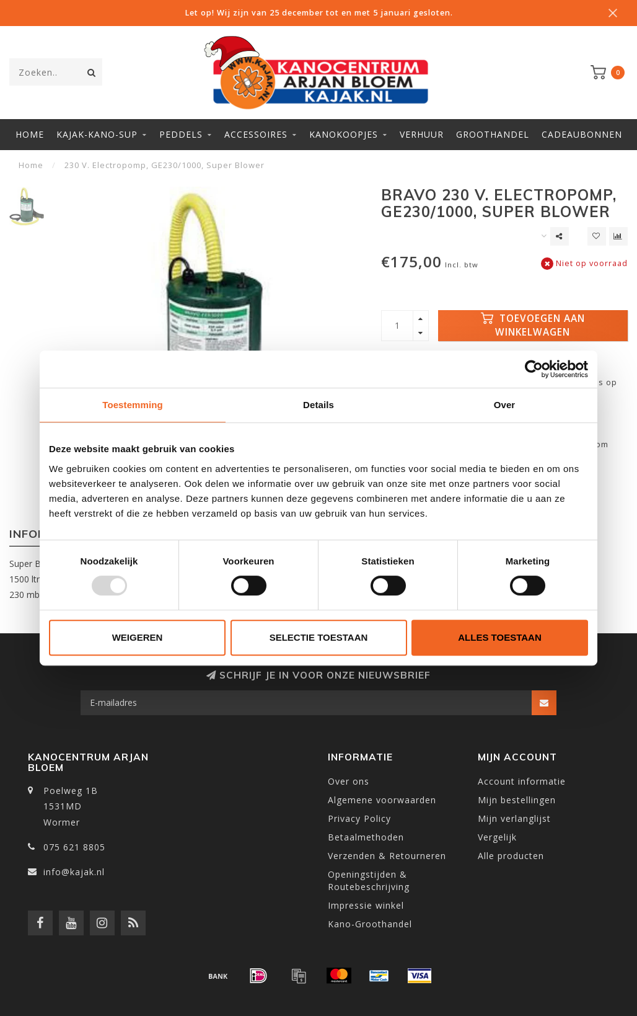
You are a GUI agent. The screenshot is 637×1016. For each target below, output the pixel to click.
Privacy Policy (359, 818)
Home (29, 134)
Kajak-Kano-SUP (97, 134)
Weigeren (137, 637)
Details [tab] (318, 404)
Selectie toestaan (319, 637)
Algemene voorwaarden (382, 800)
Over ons (348, 781)
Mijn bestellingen (517, 800)
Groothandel (492, 134)
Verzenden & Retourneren (387, 856)
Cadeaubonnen (582, 134)
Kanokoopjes (343, 134)
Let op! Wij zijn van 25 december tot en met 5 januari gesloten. (319, 12)
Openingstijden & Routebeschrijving (369, 880)
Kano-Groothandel (370, 924)
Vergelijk (497, 837)
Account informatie (522, 781)
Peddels (181, 134)
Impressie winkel (366, 905)
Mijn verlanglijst (514, 818)
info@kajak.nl (74, 872)
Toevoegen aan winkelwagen (533, 325)
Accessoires (256, 134)
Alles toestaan (499, 637)
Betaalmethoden (366, 837)
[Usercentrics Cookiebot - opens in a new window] (534, 369)
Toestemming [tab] (132, 404)
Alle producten (511, 856)
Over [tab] (505, 404)
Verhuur (422, 134)
